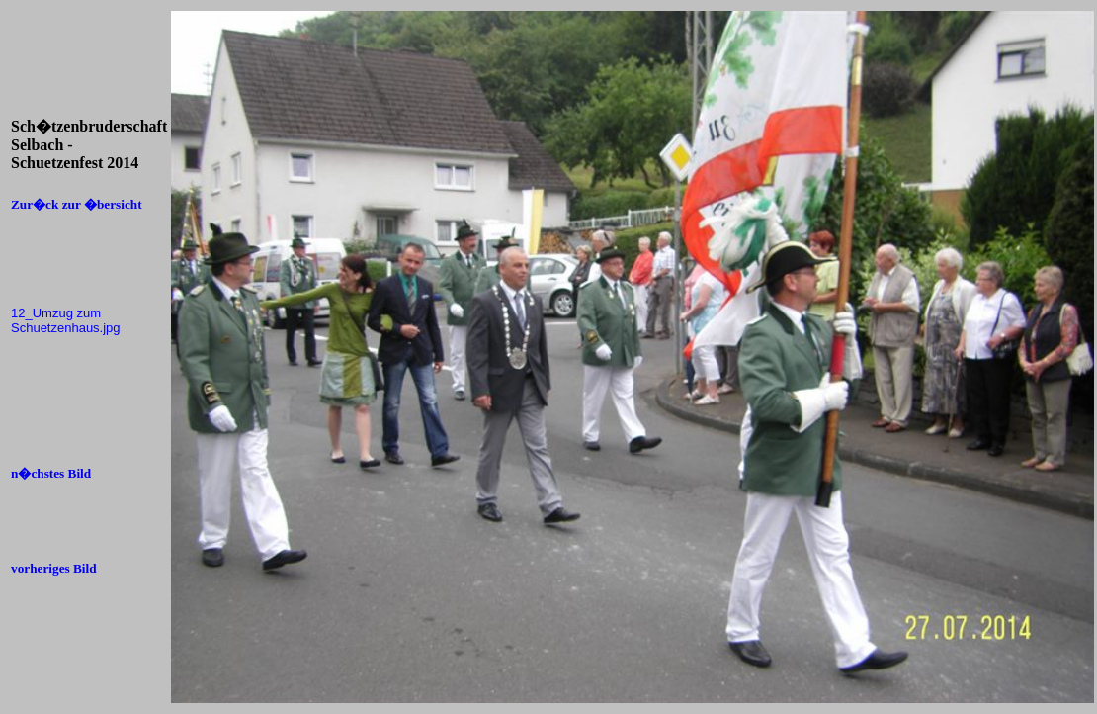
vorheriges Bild (54, 568)
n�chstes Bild (51, 473)
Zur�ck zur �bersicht (76, 204)
